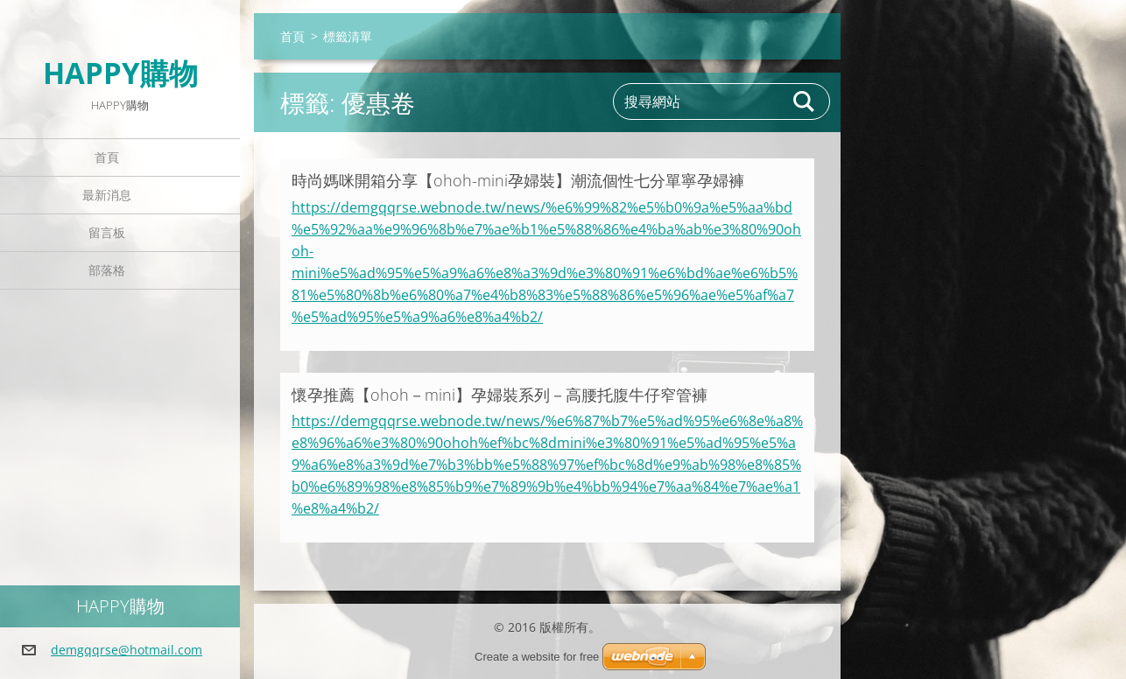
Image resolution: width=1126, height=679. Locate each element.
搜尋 (804, 101)
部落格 (106, 270)
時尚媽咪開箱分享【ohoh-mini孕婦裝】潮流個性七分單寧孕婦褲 (518, 180)
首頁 (107, 157)
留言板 (106, 232)
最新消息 (106, 194)
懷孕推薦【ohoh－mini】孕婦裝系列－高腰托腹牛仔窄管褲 (499, 394)
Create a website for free (537, 656)
